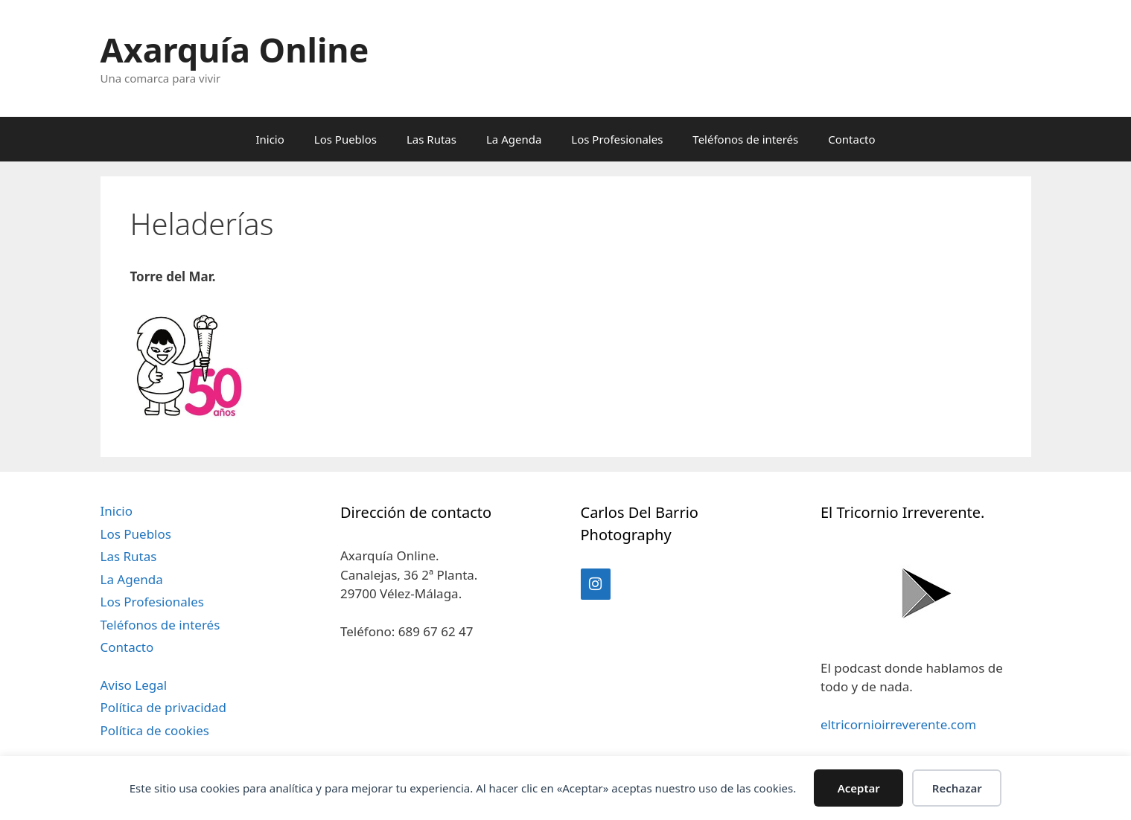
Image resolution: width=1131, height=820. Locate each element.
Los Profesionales (617, 139)
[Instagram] (596, 584)
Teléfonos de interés (745, 139)
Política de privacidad (163, 707)
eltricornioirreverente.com (898, 724)
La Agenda (513, 139)
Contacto (851, 139)
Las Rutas (431, 139)
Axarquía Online (235, 49)
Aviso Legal (134, 685)
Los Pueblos (345, 139)
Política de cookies (155, 730)
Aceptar (859, 788)
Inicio (269, 139)
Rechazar (957, 788)
